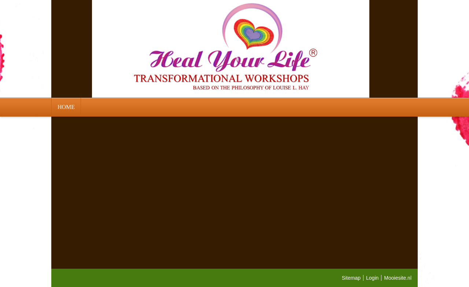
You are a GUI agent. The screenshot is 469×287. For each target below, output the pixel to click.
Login (372, 278)
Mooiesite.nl (397, 278)
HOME (66, 107)
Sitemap (351, 278)
